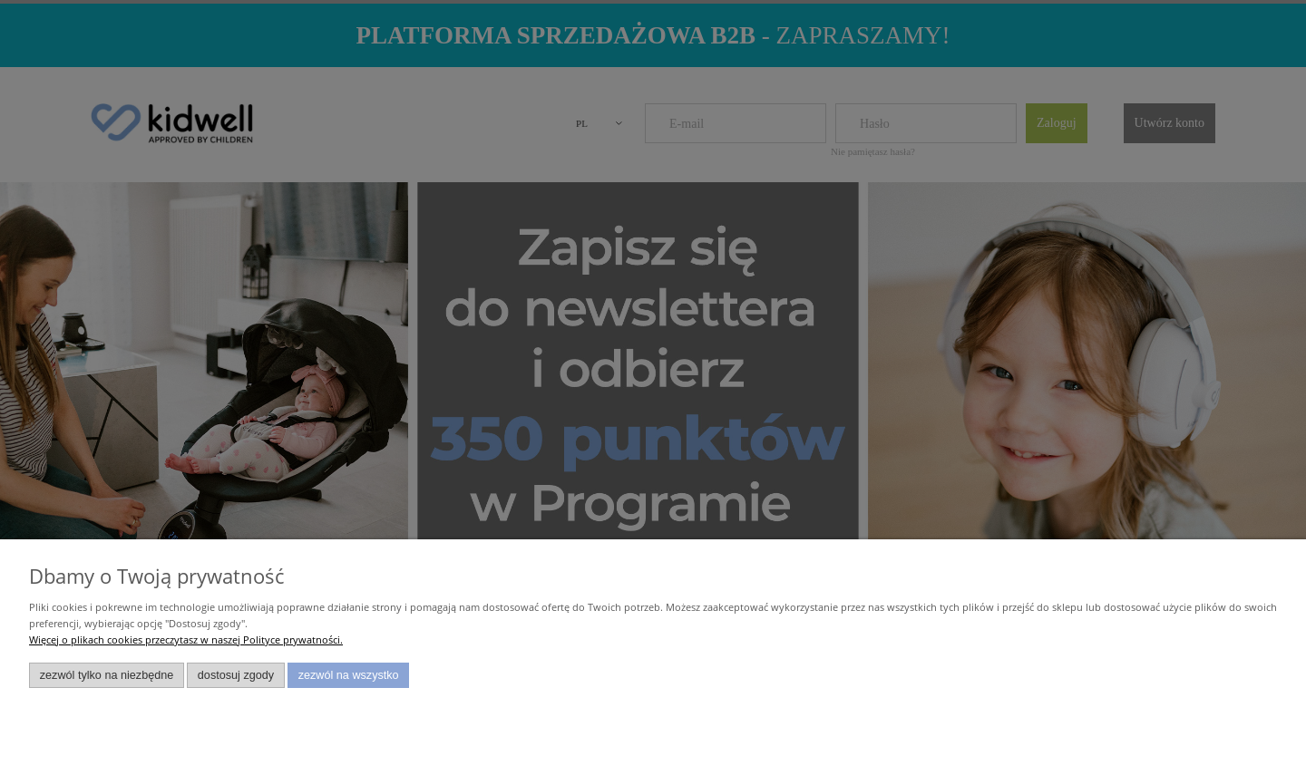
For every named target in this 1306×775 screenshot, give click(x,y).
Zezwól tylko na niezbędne (107, 675)
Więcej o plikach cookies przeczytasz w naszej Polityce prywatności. (186, 639)
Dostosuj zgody (236, 675)
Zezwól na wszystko (348, 675)
